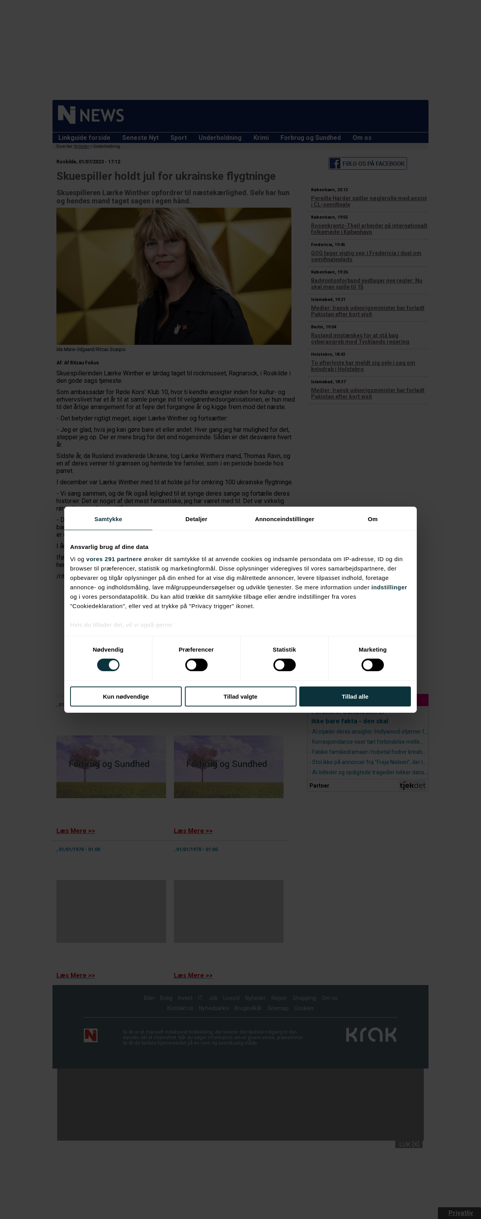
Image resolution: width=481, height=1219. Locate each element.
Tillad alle (355, 696)
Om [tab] (373, 518)
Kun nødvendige (126, 696)
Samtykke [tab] (108, 518)
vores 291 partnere (114, 559)
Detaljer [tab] (197, 518)
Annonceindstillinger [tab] (284, 518)
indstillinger (389, 587)
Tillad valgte (240, 696)
